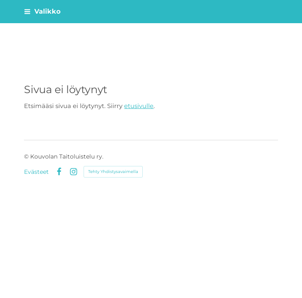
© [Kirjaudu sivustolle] (27, 156)
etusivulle (138, 106)
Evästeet (36, 172)
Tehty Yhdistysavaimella (113, 171)
